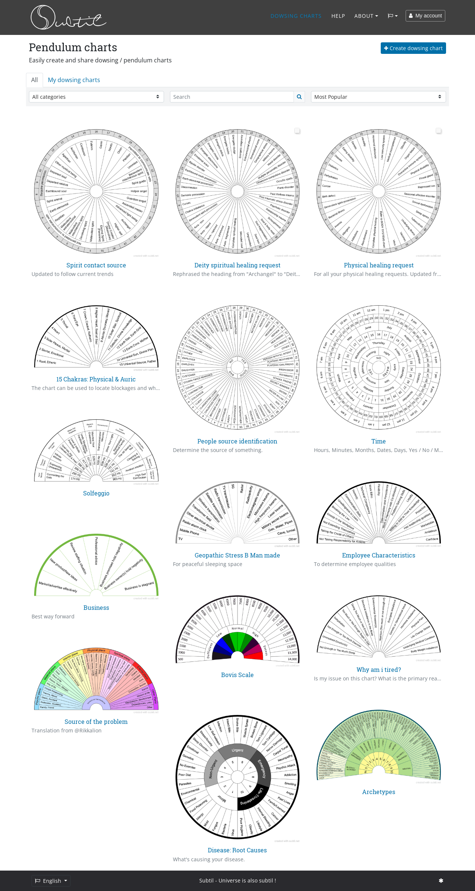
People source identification (237, 441)
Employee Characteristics (378, 555)
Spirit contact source (96, 265)
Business (96, 607)
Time (378, 441)
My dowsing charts (74, 80)
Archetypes (378, 792)
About (364, 15)
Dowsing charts (296, 15)
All (34, 80)
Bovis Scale (237, 675)
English (49, 880)
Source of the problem (96, 721)
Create (413, 48)
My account (425, 16)
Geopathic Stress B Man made (237, 555)
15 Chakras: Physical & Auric (96, 379)
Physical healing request (379, 265)
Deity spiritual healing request (237, 265)
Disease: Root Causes (237, 850)
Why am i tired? (379, 669)
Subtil (206, 880)
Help (338, 15)
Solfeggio (96, 493)
